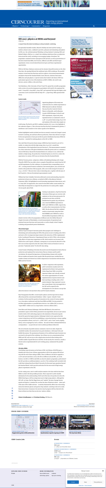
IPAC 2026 (57, 443)
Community (36, 30)
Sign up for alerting (56, 473)
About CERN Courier (44, 471)
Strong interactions (24, 34)
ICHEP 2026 (57, 448)
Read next (92, 401)
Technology (25, 30)
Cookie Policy (81, 485)
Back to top (53, 486)
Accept (73, 482)
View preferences (98, 482)
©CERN (13, 471)
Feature (34, 34)
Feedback (54, 471)
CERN (12, 482)
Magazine (46, 30)
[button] (103, 471)
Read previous (15, 401)
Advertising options (44, 473)
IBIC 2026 (56, 454)
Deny (85, 482)
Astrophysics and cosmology (19, 403)
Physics (15, 30)
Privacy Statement (88, 485)
